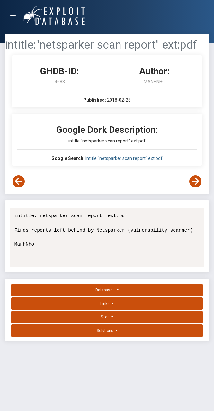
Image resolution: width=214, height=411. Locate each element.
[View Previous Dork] (19, 181)
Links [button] (105, 303)
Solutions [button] (105, 330)
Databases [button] (105, 290)
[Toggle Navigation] (16, 15)
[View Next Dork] (195, 181)
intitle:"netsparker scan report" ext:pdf (124, 158)
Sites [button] (106, 317)
